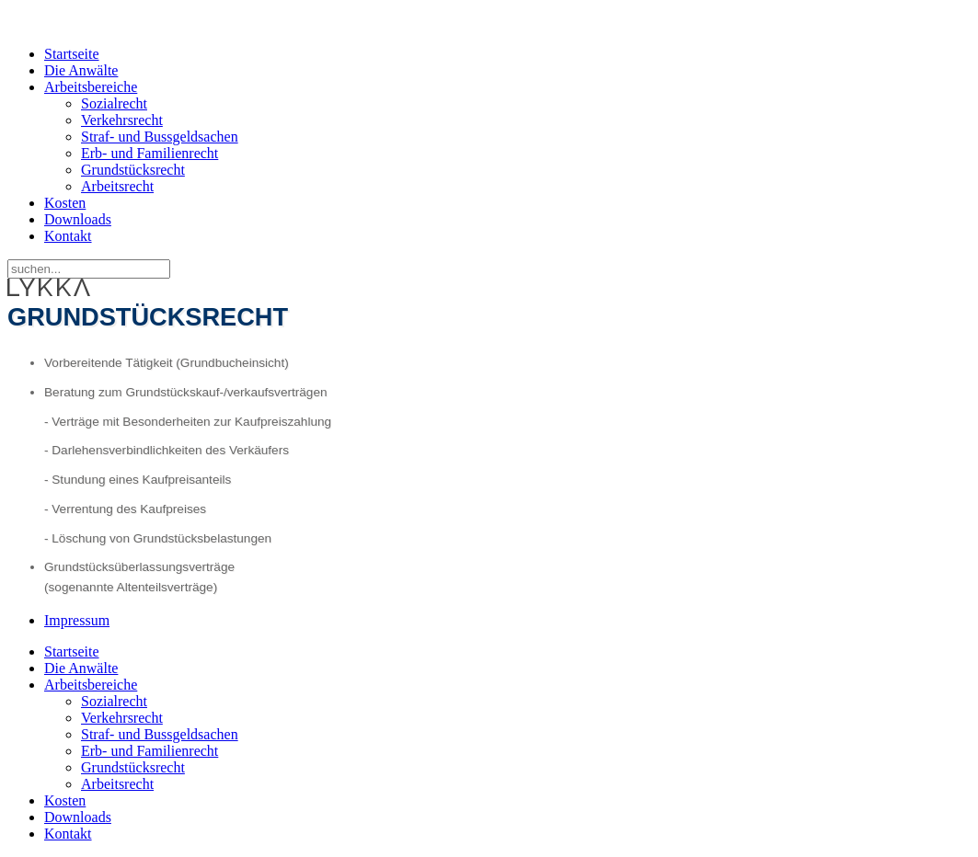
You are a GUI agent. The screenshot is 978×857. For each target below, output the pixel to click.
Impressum (76, 620)
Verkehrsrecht (122, 120)
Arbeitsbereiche (90, 87)
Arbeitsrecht (117, 186)
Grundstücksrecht (133, 169)
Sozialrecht (114, 103)
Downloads (77, 219)
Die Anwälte (81, 70)
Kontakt (68, 236)
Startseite (71, 54)
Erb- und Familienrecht (149, 153)
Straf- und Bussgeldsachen (159, 136)
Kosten (65, 203)
